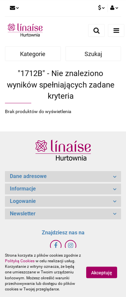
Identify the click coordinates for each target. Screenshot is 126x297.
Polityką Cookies (20, 261)
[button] (63, 176)
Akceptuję (101, 272)
